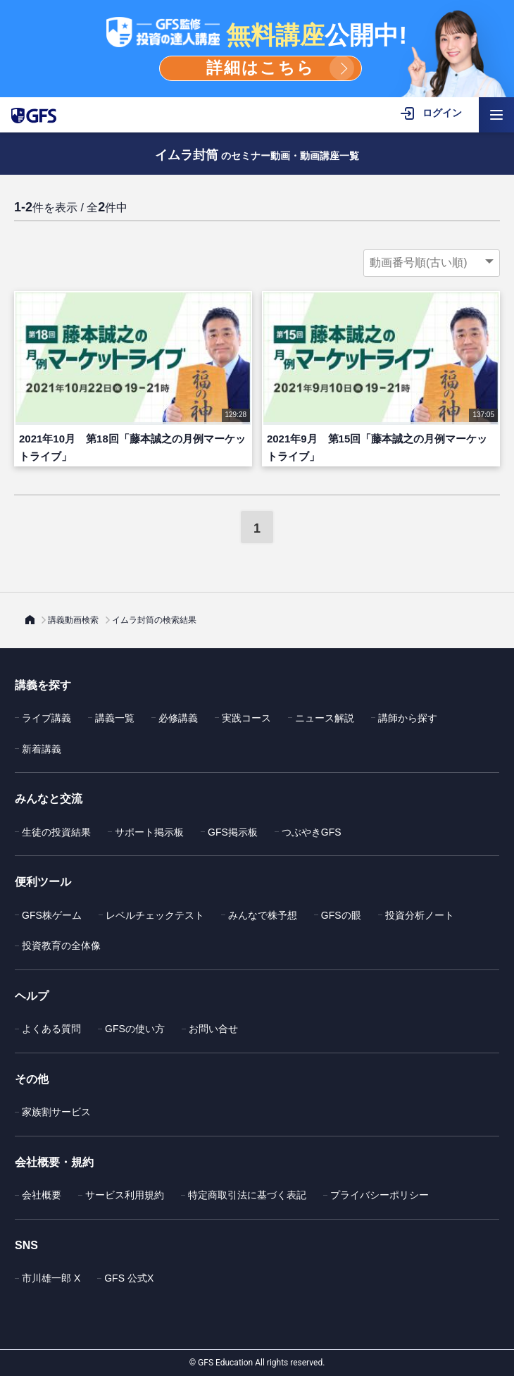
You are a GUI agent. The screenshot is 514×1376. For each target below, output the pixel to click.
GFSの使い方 (135, 1028)
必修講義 (178, 718)
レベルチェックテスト (155, 915)
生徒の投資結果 (56, 832)
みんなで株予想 (262, 915)
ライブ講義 (46, 718)
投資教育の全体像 (61, 945)
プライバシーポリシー (379, 1195)
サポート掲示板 (149, 832)
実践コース (246, 718)
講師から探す (407, 718)
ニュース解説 (324, 718)
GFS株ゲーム (52, 915)
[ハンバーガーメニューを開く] (496, 114)
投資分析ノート (419, 915)
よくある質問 (51, 1028)
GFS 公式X (128, 1278)
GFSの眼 (341, 915)
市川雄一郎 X (51, 1278)
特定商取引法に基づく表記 (247, 1195)
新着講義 (41, 749)
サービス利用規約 (124, 1195)
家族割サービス (56, 1111)
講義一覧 (114, 718)
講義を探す (43, 685)
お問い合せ (213, 1028)
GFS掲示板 (233, 832)
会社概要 (41, 1195)
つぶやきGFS (311, 832)
